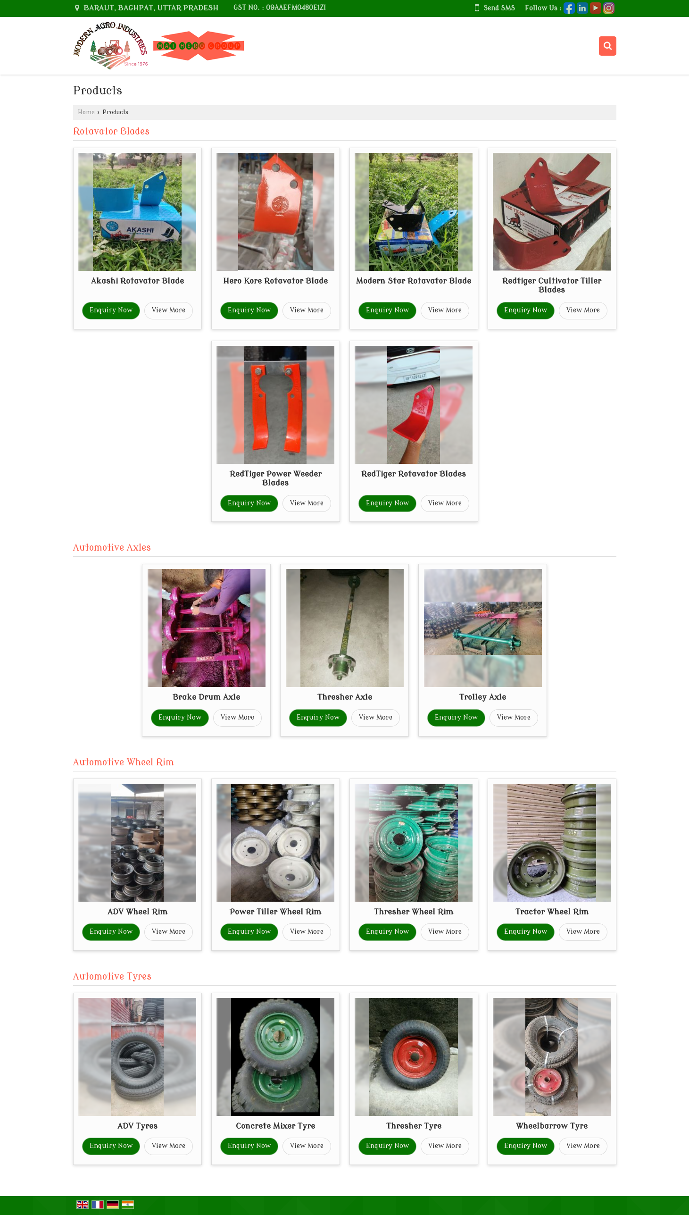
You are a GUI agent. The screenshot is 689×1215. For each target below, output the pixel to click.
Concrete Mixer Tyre (275, 1126)
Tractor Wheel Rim (552, 911)
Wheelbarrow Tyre (552, 1126)
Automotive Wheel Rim (123, 762)
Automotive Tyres (112, 977)
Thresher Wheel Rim (413, 911)
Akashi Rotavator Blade (137, 281)
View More (168, 310)
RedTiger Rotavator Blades (413, 473)
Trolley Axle (482, 697)
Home (86, 112)
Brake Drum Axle (206, 697)
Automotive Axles (112, 548)
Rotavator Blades (111, 131)
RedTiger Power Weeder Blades (276, 478)
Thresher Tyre (413, 1126)
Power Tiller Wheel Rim (275, 911)
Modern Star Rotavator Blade (413, 281)
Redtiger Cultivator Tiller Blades (551, 286)
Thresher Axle (344, 697)
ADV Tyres (137, 1126)
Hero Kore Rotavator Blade (275, 281)
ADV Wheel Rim (137, 911)
